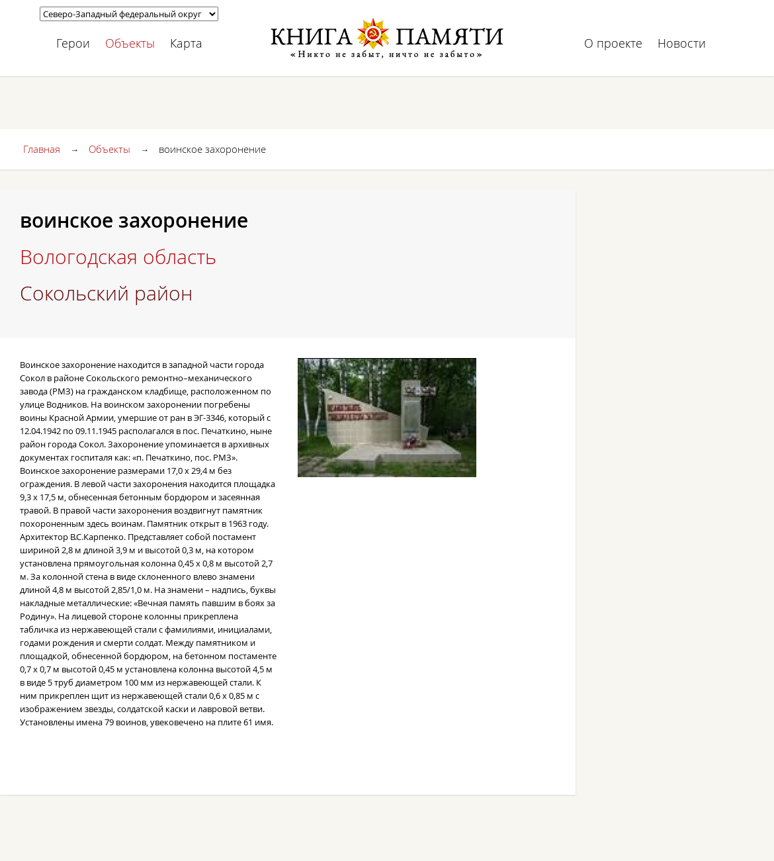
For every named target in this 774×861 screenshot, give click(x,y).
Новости (682, 43)
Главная (41, 149)
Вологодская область (118, 257)
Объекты (130, 43)
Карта (186, 43)
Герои (73, 43)
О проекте (613, 43)
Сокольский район (106, 293)
